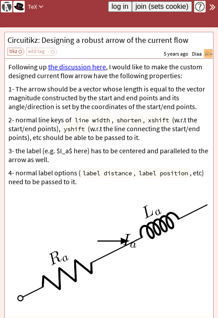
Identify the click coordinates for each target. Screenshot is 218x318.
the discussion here (77, 66)
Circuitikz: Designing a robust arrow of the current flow (98, 40)
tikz (13, 51)
